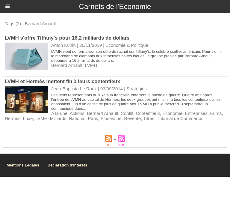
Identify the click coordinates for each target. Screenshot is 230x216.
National (77, 118)
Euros (216, 113)
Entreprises (196, 113)
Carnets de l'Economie (115, 6)
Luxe (28, 118)
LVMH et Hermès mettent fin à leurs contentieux (62, 81)
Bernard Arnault (66, 65)
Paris (93, 118)
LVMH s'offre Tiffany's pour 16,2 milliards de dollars (67, 38)
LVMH (91, 65)
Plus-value (111, 118)
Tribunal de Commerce (179, 118)
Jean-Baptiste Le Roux (74, 88)
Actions (77, 113)
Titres (148, 118)
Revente (132, 118)
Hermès (13, 118)
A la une (59, 113)
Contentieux (148, 113)
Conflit (127, 113)
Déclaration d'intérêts (67, 165)
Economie (172, 113)
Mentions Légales (23, 165)
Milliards (58, 118)
